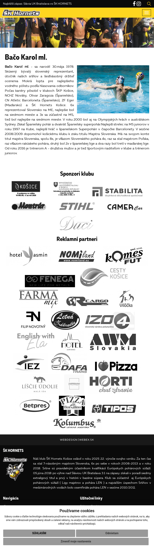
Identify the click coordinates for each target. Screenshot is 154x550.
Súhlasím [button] (39, 533)
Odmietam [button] (112, 533)
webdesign (68, 439)
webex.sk (86, 439)
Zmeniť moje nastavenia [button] (76, 541)
